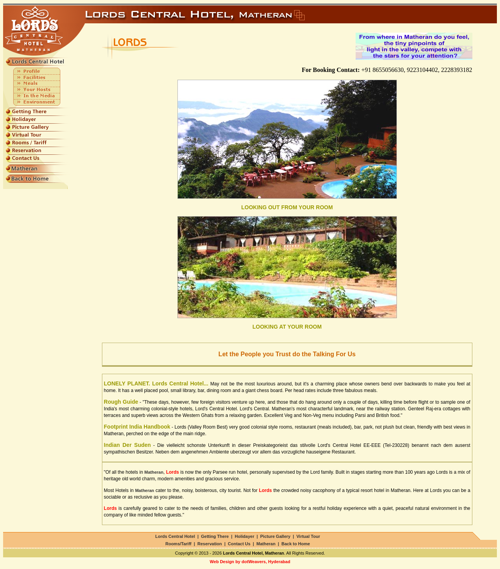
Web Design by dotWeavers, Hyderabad (250, 561)
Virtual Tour (308, 536)
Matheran (265, 543)
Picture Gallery (275, 536)
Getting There (215, 536)
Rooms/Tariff (178, 543)
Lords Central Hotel (175, 536)
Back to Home (295, 543)
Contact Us (239, 543)
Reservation (209, 543)
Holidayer (244, 536)
